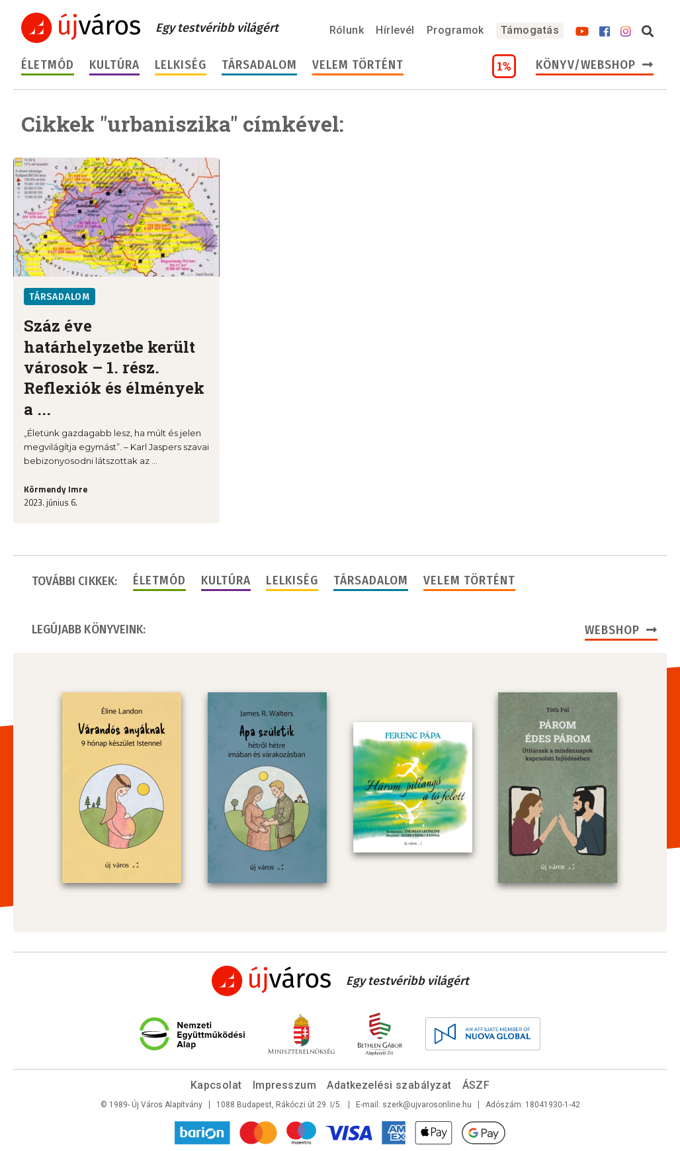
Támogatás (530, 30)
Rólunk (346, 30)
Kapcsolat (216, 1085)
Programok (455, 30)
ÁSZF (476, 1085)
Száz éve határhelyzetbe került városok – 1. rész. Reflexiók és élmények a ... (114, 367)
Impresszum (285, 1085)
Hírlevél (395, 30)
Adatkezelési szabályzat (389, 1085)
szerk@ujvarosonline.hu (427, 1104)
